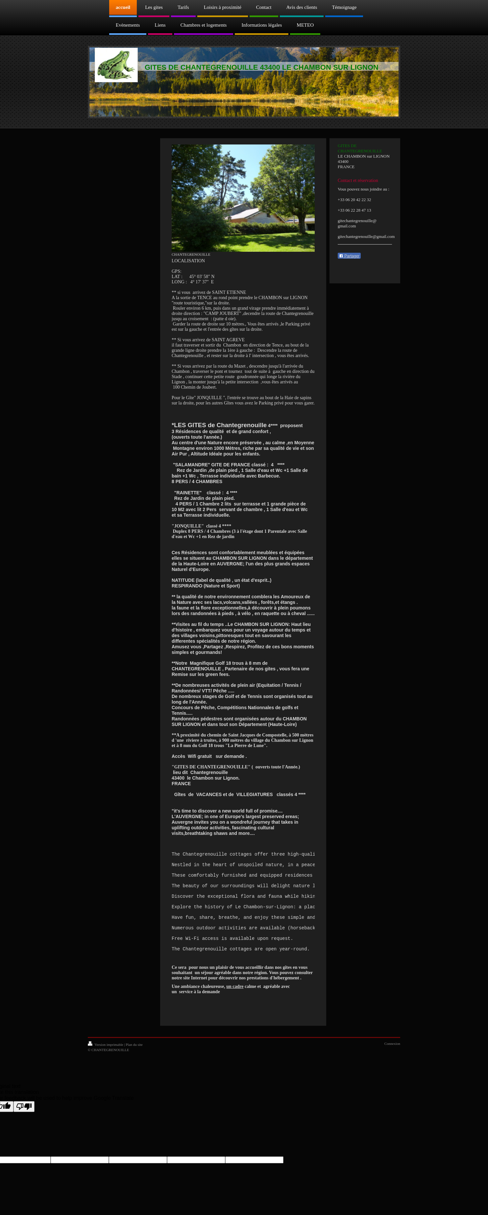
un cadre (234, 1005)
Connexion (392, 1062)
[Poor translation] (24, 1125)
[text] (243, 916)
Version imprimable (106, 1063)
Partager (349, 256)
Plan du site (134, 1063)
